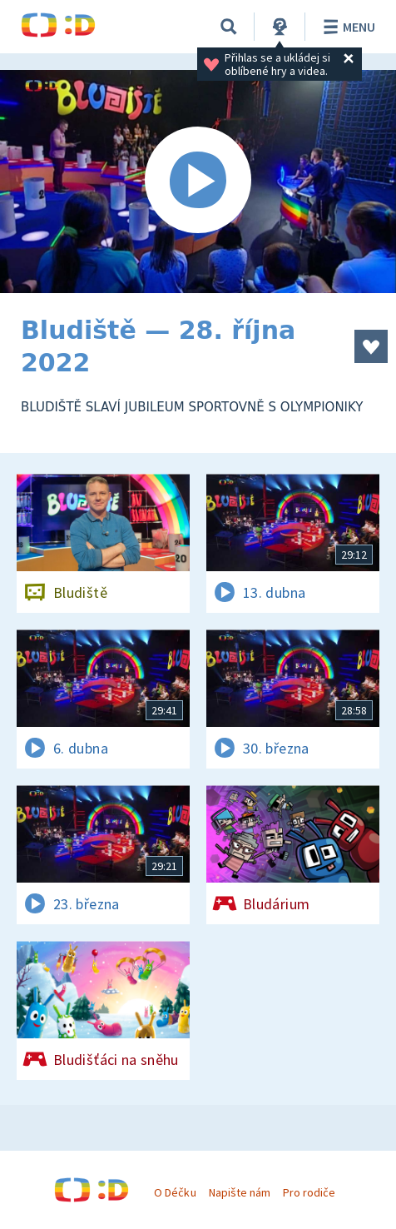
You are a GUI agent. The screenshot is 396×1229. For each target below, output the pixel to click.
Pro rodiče (309, 1192)
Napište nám (239, 1192)
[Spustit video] (198, 181)
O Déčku (175, 1192)
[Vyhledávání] (229, 26)
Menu (346, 26)
